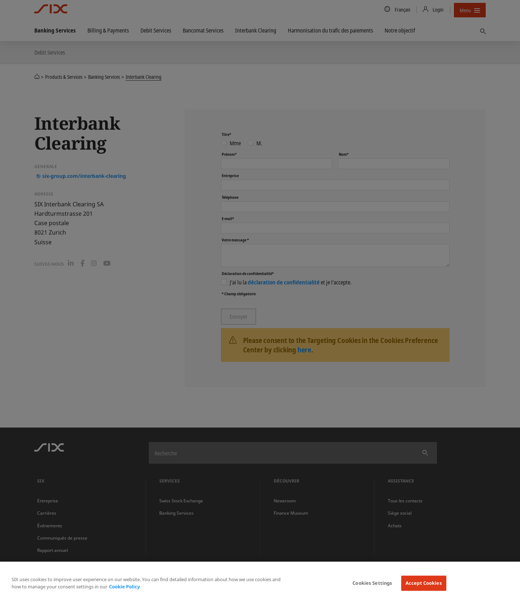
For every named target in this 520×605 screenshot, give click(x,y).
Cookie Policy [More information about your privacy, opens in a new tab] (124, 586)
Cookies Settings (372, 583)
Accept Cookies (424, 583)
